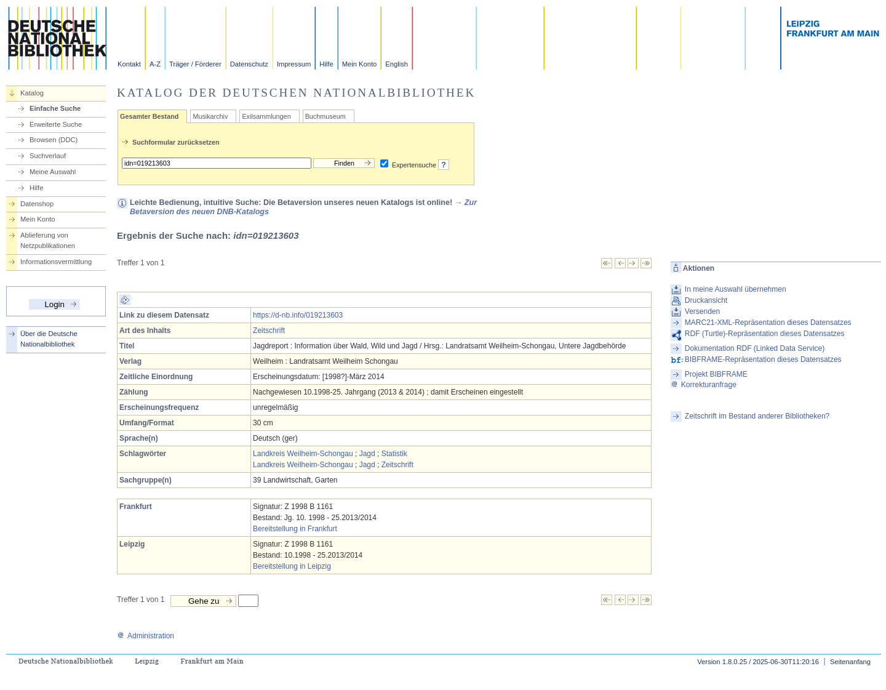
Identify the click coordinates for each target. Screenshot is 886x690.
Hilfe (326, 64)
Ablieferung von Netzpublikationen (47, 240)
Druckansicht (706, 300)
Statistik (394, 453)
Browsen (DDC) (54, 139)
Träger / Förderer (195, 64)
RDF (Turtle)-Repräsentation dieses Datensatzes (765, 333)
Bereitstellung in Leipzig (292, 566)
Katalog (32, 93)
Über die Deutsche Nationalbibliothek (49, 339)
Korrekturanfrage (703, 384)
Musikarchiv (210, 116)
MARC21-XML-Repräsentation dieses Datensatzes (768, 322)
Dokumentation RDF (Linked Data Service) (754, 348)
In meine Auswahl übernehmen (735, 289)
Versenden (702, 311)
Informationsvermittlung (56, 261)
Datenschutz (249, 64)
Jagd (367, 453)
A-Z (155, 64)
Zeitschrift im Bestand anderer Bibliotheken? (757, 416)
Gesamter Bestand (149, 116)
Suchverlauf (48, 155)
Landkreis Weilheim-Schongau (303, 453)
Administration (145, 636)
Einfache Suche (55, 108)
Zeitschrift (269, 330)
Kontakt (129, 64)
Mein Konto (359, 64)
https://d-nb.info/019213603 (298, 315)
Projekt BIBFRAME (716, 374)
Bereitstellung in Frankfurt (295, 528)
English (396, 64)
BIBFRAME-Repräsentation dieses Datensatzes (763, 359)
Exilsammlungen (266, 116)
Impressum (294, 64)
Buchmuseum (325, 116)
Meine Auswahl (53, 171)
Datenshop (37, 203)
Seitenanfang (850, 661)
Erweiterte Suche (56, 124)
